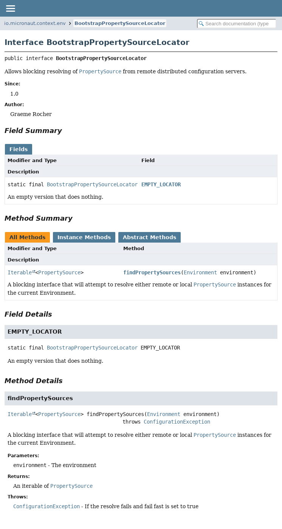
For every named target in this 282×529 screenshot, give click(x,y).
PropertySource (59, 272)
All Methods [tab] (27, 237)
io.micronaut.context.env (35, 23)
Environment (200, 272)
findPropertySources (152, 272)
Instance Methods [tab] (84, 237)
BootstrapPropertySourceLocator (119, 23)
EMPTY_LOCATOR (161, 184)
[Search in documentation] (236, 23)
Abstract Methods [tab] (149, 237)
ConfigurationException (177, 422)
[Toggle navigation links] (10, 8)
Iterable (20, 272)
